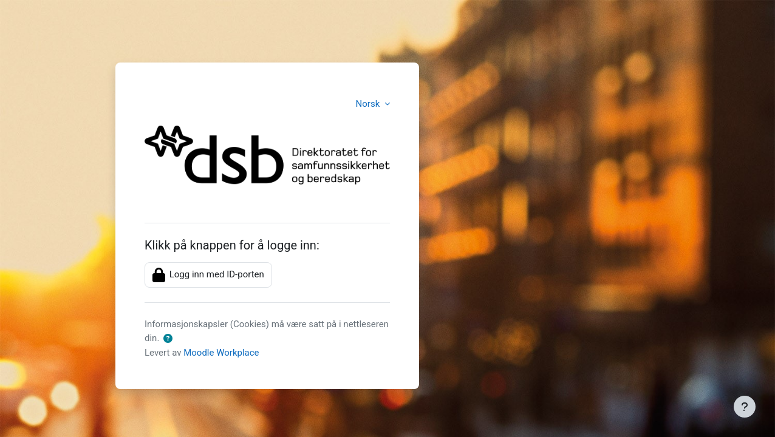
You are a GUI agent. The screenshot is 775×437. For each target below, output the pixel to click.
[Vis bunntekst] (745, 407)
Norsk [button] (369, 103)
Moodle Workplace (221, 352)
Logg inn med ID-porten (208, 275)
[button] (168, 339)
